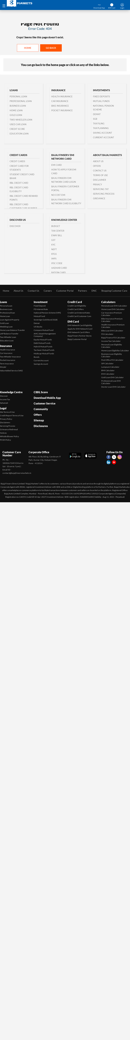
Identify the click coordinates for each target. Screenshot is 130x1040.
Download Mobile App (47, 397)
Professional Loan (21, 101)
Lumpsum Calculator (110, 367)
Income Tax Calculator (111, 341)
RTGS (54, 254)
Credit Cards (17, 161)
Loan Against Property (9, 319)
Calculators (108, 302)
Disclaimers (5, 422)
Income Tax (5, 399)
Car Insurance (59, 101)
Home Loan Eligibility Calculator (115, 350)
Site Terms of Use (7, 412)
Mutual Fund (39, 316)
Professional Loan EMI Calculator (111, 382)
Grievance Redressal (9, 429)
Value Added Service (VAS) (11, 370)
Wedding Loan (6, 326)
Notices (3, 433)
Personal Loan (18, 96)
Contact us (99, 170)
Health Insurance (62, 96)
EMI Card (56, 165)
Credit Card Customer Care (79, 316)
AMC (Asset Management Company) (45, 334)
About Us (98, 161)
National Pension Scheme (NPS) (47, 312)
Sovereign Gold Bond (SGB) (46, 319)
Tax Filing (98, 123)
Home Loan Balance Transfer (12, 330)
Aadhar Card (59, 268)
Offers (97, 166)
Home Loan (16, 110)
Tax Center (57, 230)
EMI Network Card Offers (79, 332)
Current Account (103, 137)
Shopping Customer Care (114, 290)
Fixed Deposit (40, 306)
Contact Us (33, 290)
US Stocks (38, 326)
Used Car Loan (18, 124)
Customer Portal (65, 290)
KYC (53, 244)
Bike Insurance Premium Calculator (112, 319)
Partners (82, 290)
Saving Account (102, 132)
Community (41, 409)
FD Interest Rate (41, 309)
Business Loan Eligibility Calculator (111, 355)
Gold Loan (16, 115)
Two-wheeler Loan (21, 119)
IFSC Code (56, 263)
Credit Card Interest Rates (79, 312)
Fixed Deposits (101, 96)
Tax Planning (101, 128)
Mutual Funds (101, 101)
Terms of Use (100, 175)
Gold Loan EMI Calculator (112, 377)
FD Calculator (107, 334)
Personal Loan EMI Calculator (114, 306)
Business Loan (18, 105)
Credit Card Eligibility (77, 306)
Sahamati (4, 403)
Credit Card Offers (76, 309)
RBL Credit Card (19, 183)
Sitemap (39, 420)
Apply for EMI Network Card (80, 329)
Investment (40, 302)
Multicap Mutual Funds (44, 353)
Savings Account (41, 364)
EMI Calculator (107, 374)
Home (27, 47)
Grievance (99, 198)
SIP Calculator (107, 363)
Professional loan (7, 312)
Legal (3, 408)
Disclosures (41, 426)
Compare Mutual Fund (43, 330)
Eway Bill (56, 235)
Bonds (36, 357)
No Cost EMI (58, 195)
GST (53, 240)
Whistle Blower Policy (9, 436)
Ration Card (58, 272)
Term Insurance (7, 363)
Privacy (97, 184)
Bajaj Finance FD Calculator (113, 337)
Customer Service (44, 403)
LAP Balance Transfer (9, 333)
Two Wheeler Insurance (10, 356)
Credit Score (17, 129)
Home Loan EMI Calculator (113, 309)
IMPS (53, 258)
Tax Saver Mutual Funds (44, 350)
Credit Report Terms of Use (11, 415)
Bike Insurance (60, 105)
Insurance (6, 345)
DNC (94, 290)
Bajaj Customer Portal (77, 339)
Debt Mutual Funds (42, 343)
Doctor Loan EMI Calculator (113, 387)
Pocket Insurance (62, 110)
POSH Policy (5, 440)
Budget (55, 226)
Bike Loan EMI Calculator (112, 330)
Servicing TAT (101, 189)
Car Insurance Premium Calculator (111, 313)
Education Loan (19, 133)
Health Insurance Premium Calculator (113, 325)
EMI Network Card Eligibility (80, 325)
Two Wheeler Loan (8, 337)
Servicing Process (103, 193)
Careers (48, 290)
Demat (97, 114)
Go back (51, 47)
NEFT (54, 249)
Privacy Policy (6, 419)
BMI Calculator (108, 370)
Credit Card (75, 302)
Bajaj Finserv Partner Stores (79, 336)
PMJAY (3, 367)
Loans (3, 302)
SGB (95, 119)
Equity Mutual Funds (43, 339)
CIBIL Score (41, 392)
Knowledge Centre (11, 392)
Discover (15, 226)
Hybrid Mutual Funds (43, 346)
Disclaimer (99, 180)
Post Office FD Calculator (112, 360)
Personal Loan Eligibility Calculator (111, 345)
